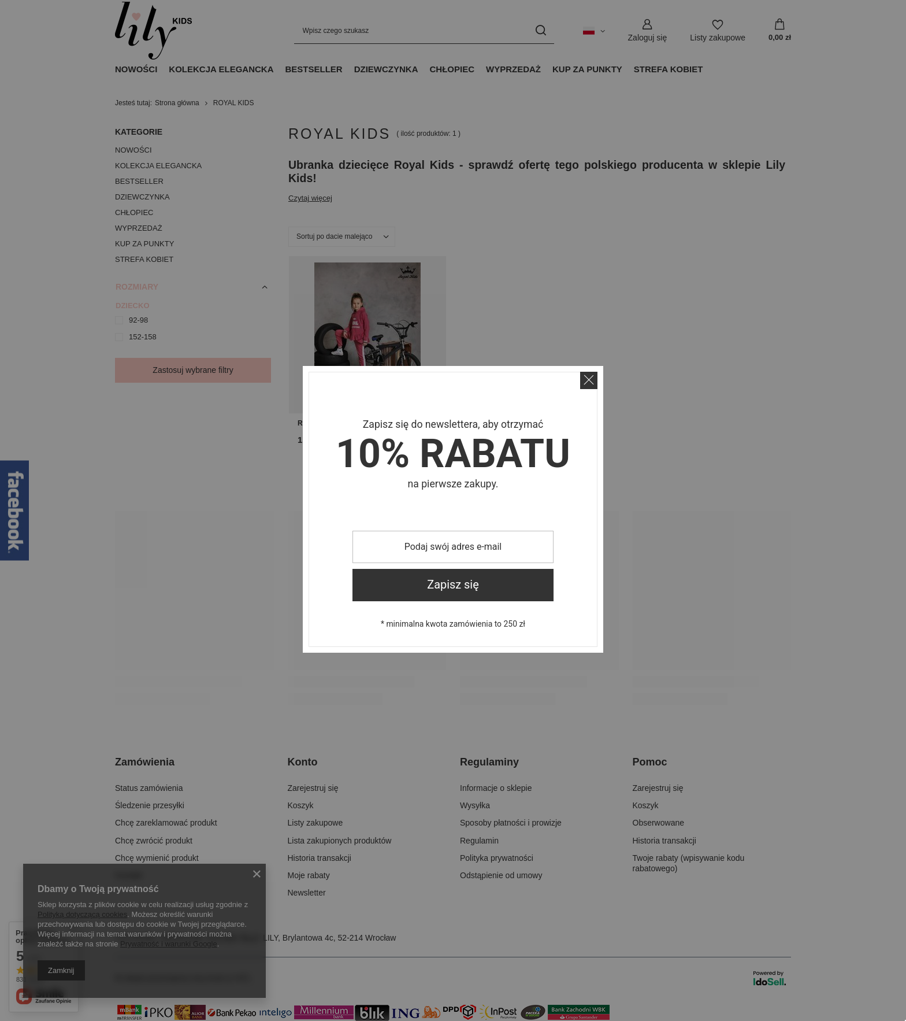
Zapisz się (453, 584)
